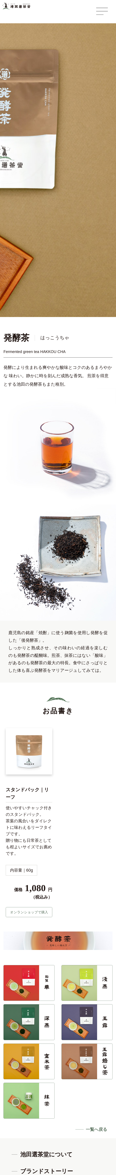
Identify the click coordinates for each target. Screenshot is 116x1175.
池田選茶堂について (46, 1156)
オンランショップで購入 (29, 913)
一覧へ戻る (96, 1131)
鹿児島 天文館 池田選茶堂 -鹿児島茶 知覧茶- (18, 6)
